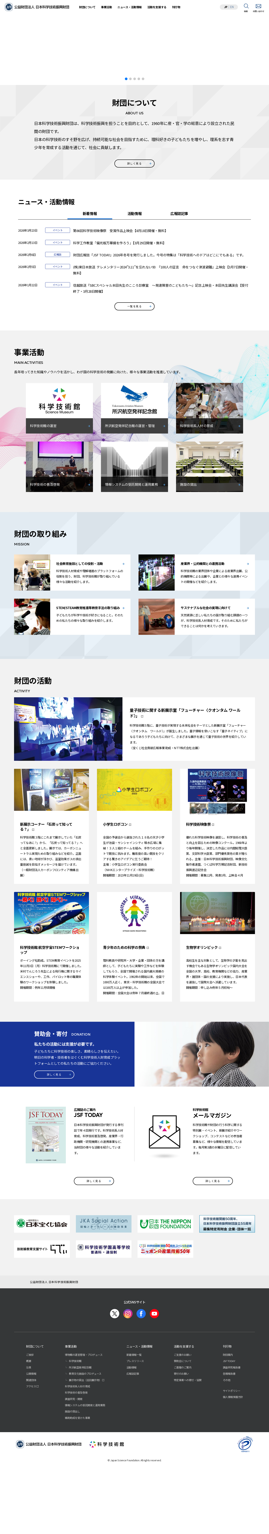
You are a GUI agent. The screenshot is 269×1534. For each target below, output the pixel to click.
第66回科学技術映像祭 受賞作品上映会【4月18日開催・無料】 (120, 305)
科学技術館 (75, 1435)
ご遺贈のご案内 (183, 1442)
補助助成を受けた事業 (77, 1492)
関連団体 (31, 1454)
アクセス (31, 1460)
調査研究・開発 (74, 1473)
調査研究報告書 (231, 1442)
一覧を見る (134, 380)
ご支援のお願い (183, 1429)
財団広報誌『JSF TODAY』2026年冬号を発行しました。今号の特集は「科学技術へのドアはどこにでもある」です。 (159, 329)
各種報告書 (229, 1448)
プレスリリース (135, 1435)
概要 (28, 1435)
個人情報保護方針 (233, 1471)
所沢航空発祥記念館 (80, 1442)
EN (232, 7)
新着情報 (90, 287)
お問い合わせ (258, 11)
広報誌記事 (179, 287)
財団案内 (228, 1429)
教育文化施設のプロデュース (85, 1448)
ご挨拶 (30, 1429)
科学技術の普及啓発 (76, 1467)
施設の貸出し (72, 1486)
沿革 (28, 1442)
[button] (264, 81)
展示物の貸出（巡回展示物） (85, 1454)
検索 (246, 11)
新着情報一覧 (134, 1429)
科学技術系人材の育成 (77, 1460)
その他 (226, 1454)
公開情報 (31, 1448)
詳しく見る (134, 238)
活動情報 (134, 287)
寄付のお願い (181, 1448)
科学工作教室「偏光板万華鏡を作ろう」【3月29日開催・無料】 (119, 317)
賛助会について (183, 1435)
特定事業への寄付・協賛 (188, 1454)
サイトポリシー (231, 1465)
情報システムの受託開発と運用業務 (85, 1479)
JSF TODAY (229, 1435)
